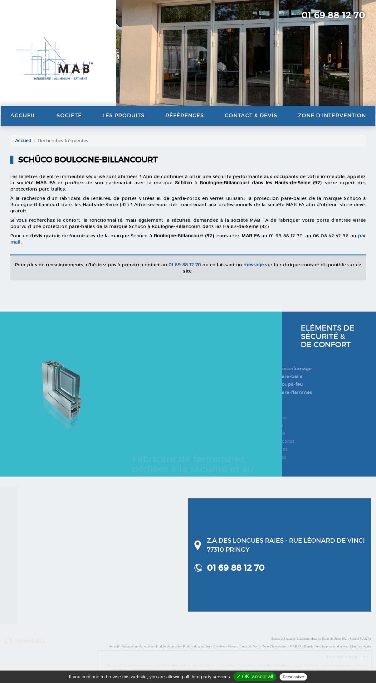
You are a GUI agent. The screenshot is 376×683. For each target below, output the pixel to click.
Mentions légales (360, 646)
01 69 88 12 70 (333, 15)
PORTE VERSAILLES (305, 665)
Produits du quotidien (196, 646)
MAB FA (295, 646)
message (253, 265)
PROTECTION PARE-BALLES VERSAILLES (188, 665)
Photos (232, 646)
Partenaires (146, 646)
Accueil (23, 115)
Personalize (293, 677)
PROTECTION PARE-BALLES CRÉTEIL (341, 670)
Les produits (123, 115)
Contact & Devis (251, 115)
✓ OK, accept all (255, 676)
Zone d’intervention (332, 115)
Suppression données (334, 646)
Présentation (129, 646)
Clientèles (218, 646)
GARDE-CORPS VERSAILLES (148, 670)
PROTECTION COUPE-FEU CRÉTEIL (292, 670)
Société (69, 115)
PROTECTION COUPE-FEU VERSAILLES (132, 665)
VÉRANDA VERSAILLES (337, 665)
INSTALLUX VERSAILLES (249, 670)
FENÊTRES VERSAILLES (274, 665)
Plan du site (311, 646)
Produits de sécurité (168, 646)
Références (184, 115)
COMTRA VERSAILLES (215, 670)
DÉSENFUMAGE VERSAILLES (236, 665)
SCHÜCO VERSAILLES (184, 670)
